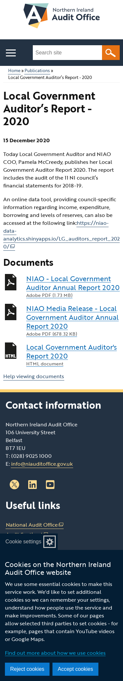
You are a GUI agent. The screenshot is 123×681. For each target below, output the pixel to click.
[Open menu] (11, 53)
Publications (37, 71)
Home (14, 71)
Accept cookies (75, 669)
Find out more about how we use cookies (55, 653)
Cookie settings (23, 541)
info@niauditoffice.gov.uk (42, 464)
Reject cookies (27, 669)
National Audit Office (35, 525)
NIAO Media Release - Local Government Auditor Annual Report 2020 (73, 320)
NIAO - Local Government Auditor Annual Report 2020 (73, 286)
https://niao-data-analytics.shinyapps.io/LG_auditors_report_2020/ (61, 235)
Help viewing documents (33, 376)
